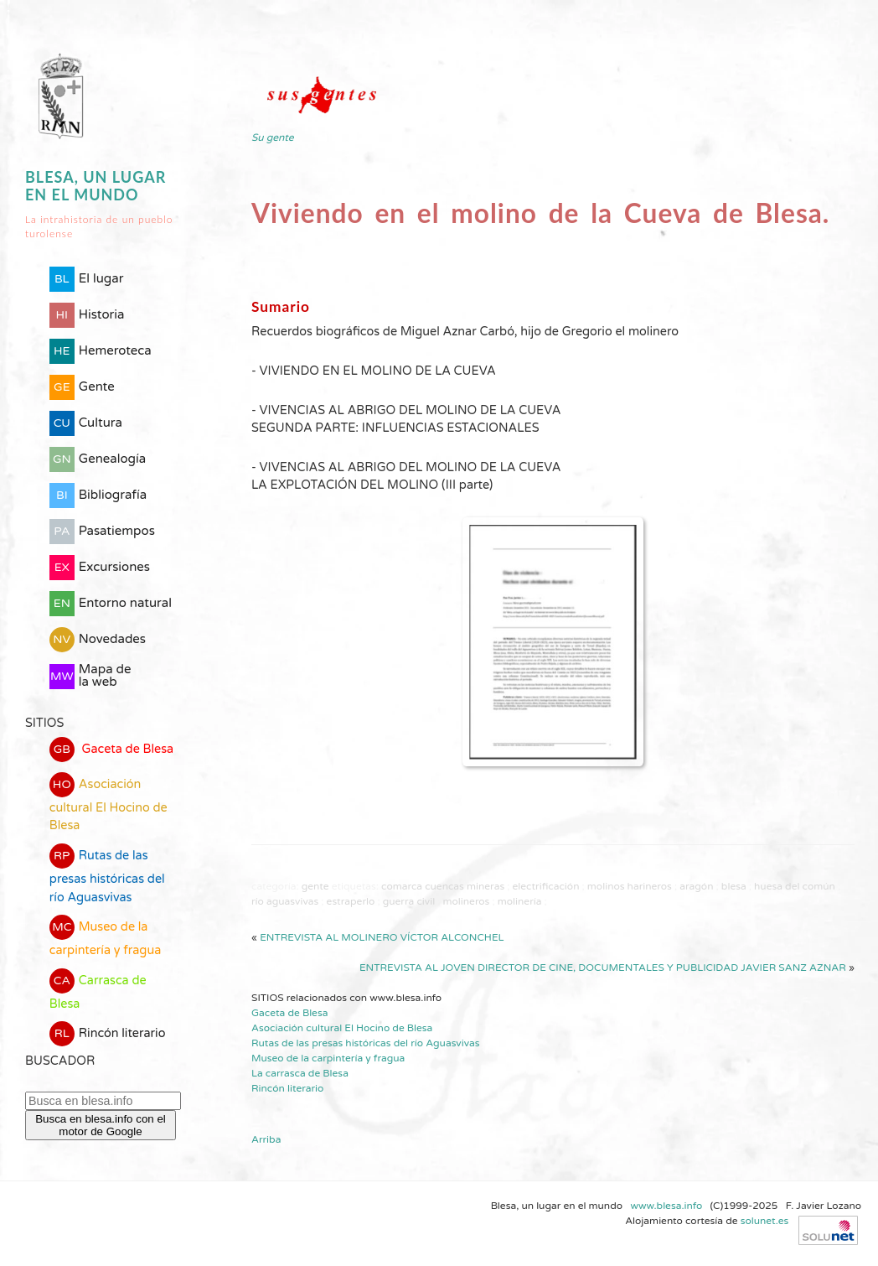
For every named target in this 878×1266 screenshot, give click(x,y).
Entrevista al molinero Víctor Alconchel (382, 937)
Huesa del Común (794, 886)
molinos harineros (629, 886)
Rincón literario (107, 1033)
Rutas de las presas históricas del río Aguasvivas (107, 874)
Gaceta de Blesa (111, 749)
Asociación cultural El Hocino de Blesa (108, 802)
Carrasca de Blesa (98, 989)
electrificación (546, 886)
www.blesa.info (667, 1206)
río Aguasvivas (284, 901)
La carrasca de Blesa (300, 1073)
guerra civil (409, 901)
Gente (315, 886)
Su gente (272, 137)
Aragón (696, 886)
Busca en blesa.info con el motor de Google (100, 1125)
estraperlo (351, 901)
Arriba (266, 1139)
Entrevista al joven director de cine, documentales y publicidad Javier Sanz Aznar (602, 967)
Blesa (733, 886)
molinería (520, 901)
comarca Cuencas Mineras (442, 886)
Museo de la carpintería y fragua (105, 936)
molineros (466, 901)
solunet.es (765, 1221)
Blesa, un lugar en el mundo (95, 186)
